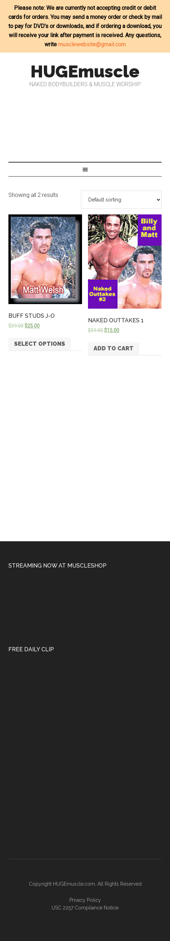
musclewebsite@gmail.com (92, 44)
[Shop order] (121, 200)
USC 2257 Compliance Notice (85, 908)
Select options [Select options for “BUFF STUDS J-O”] (39, 344)
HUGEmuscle (85, 71)
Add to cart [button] (114, 348)
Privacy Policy (85, 900)
